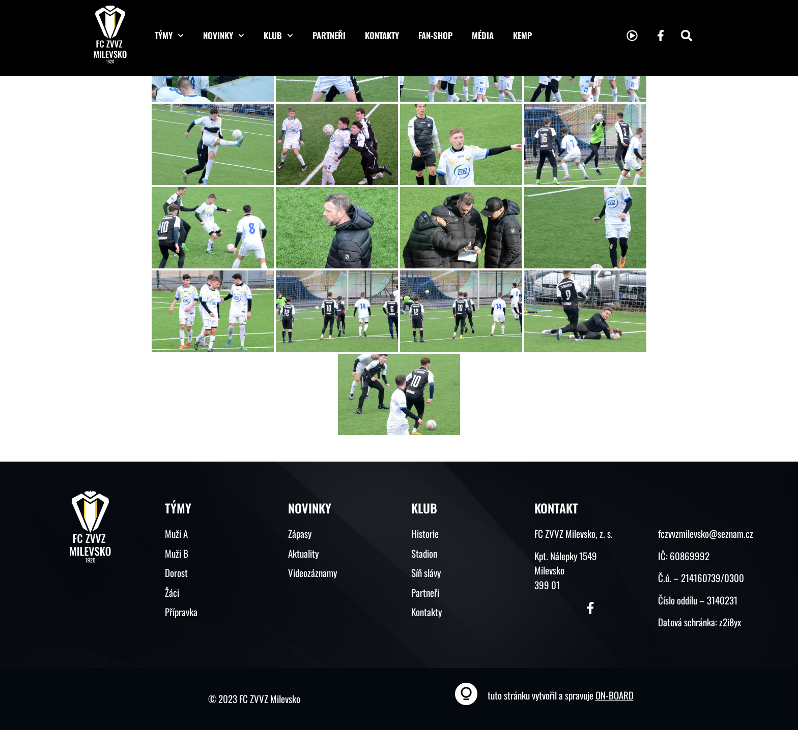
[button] (686, 35)
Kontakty (382, 35)
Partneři (329, 35)
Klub (278, 35)
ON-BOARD (614, 695)
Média (483, 35)
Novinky (223, 35)
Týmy (169, 35)
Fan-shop (435, 35)
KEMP (522, 35)
